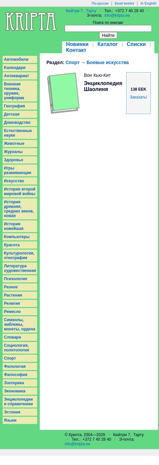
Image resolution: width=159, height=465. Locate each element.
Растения (13, 295)
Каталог (108, 44)
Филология (15, 366)
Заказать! (138, 97)
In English (148, 3)
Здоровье (13, 160)
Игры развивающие (17, 170)
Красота (12, 245)
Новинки (77, 44)
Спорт (10, 358)
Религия (12, 303)
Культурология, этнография (19, 255)
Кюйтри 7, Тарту (81, 11)
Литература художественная (20, 268)
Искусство (14, 181)
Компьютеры (17, 236)
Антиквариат (16, 76)
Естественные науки (18, 133)
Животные (14, 143)
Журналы (13, 151)
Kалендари (15, 67)
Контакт (76, 50)
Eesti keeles (124, 3)
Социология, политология (16, 347)
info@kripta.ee (117, 15)
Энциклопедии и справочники (18, 401)
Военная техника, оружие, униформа (14, 91)
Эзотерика (14, 383)
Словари (12, 337)
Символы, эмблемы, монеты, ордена (19, 324)
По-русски (100, 3)
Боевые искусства (108, 62)
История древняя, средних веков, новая (19, 209)
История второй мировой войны (19, 191)
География (14, 106)
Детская (11, 114)
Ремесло (12, 311)
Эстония (12, 412)
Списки (136, 44)
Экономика (14, 391)
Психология (15, 279)
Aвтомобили (16, 59)
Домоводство (17, 122)
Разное (11, 287)
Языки (10, 420)
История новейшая (14, 226)
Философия (15, 374)
